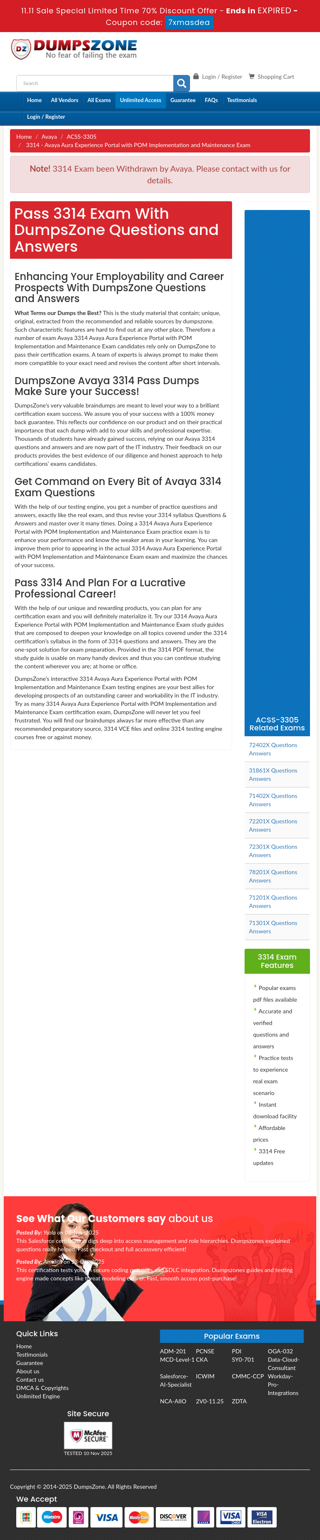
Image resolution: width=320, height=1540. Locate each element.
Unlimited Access (140, 100)
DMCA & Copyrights (42, 1387)
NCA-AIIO (173, 1401)
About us (28, 1371)
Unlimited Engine (38, 1396)
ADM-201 (173, 1351)
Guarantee (183, 100)
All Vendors (64, 100)
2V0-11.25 (210, 1401)
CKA (202, 1359)
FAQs (211, 100)
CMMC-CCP (248, 1376)
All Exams (99, 100)
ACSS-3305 (81, 136)
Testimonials (242, 100)
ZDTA (239, 1401)
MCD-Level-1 (177, 1359)
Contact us (30, 1379)
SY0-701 (243, 1359)
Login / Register (46, 116)
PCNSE (205, 1351)
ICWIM (205, 1376)
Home (34, 100)
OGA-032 (280, 1351)
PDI (237, 1351)
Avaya (49, 136)
